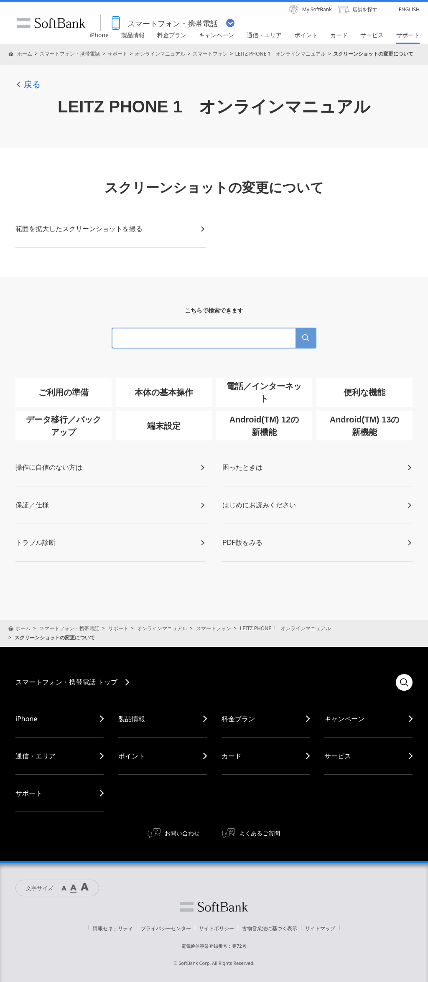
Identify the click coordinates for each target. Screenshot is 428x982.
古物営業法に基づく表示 (269, 928)
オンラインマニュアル (160, 53)
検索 (404, 682)
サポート (117, 53)
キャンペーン (344, 718)
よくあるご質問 (259, 833)
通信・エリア (35, 756)
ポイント (131, 756)
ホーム (24, 53)
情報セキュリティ (113, 928)
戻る (28, 84)
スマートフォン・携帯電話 (70, 53)
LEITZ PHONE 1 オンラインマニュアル (280, 53)
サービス (337, 756)
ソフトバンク (214, 907)
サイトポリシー (216, 928)
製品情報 (131, 718)
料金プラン (238, 718)
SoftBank (51, 23)
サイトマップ (320, 928)
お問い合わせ (182, 833)
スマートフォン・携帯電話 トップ (66, 682)
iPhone (26, 718)
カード (232, 756)
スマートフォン (210, 53)
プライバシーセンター (166, 928)
